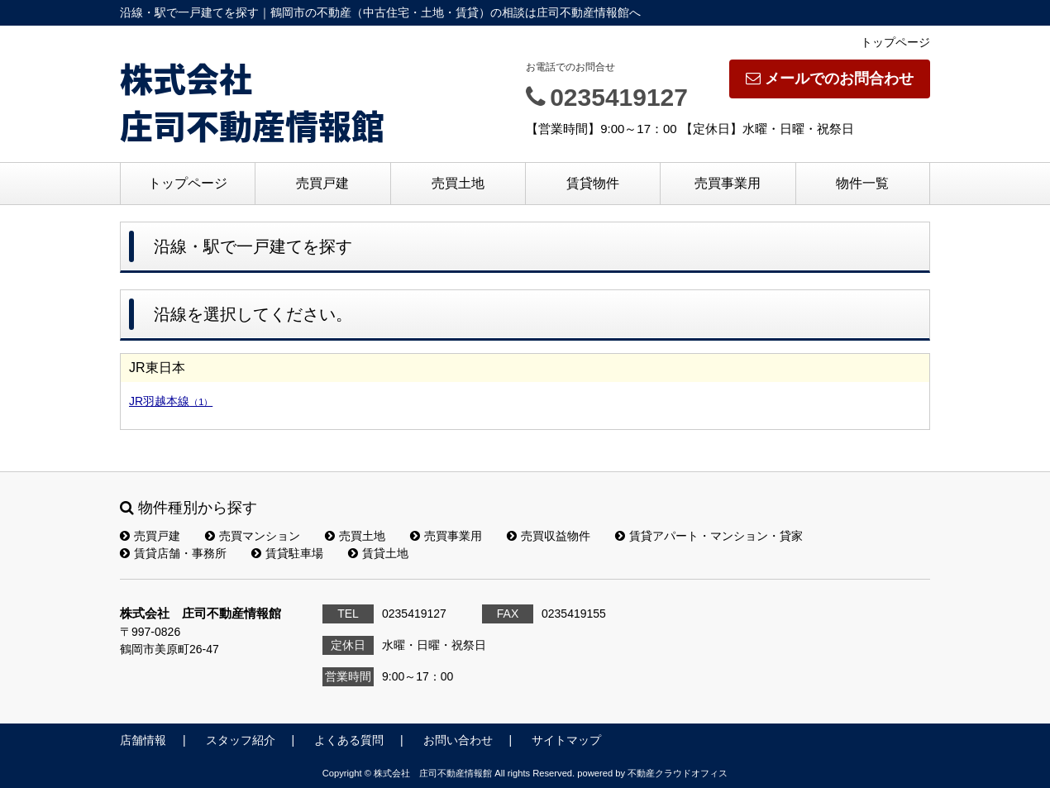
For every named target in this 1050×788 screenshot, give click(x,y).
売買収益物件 (548, 535)
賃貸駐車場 (287, 553)
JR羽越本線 (170, 401)
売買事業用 (727, 183)
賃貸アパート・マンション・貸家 (709, 535)
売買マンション (252, 535)
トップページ (895, 42)
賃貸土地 (378, 553)
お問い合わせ (458, 740)
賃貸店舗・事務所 (173, 553)
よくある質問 (349, 740)
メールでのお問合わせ (830, 78)
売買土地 (458, 183)
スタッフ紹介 (240, 740)
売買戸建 (322, 183)
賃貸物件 (592, 183)
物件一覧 (862, 183)
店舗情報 (143, 740)
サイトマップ (566, 740)
